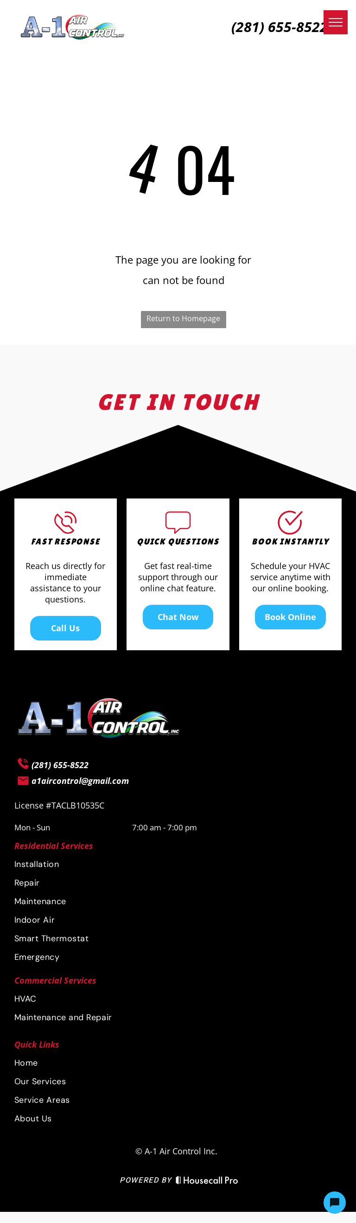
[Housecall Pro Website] (207, 1182)
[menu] (336, 22)
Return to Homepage (183, 318)
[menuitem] (178, 864)
